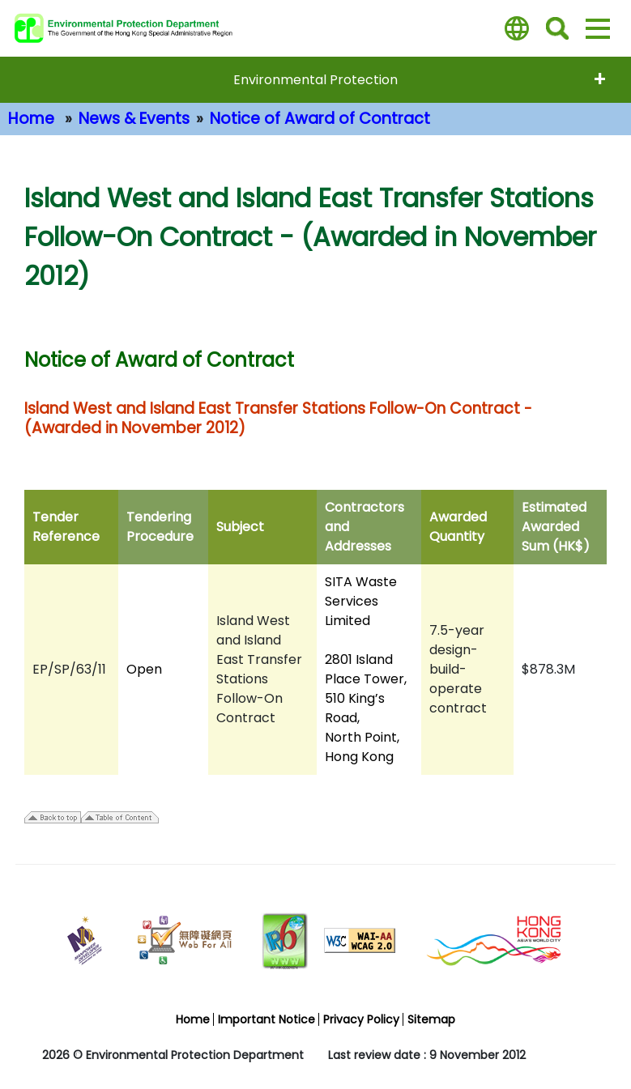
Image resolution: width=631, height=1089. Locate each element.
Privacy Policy (361, 1019)
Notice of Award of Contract (320, 119)
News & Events (134, 119)
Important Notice (266, 1019)
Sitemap (431, 1019)
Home (31, 119)
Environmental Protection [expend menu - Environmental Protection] (315, 79)
